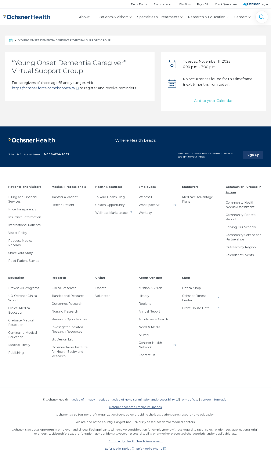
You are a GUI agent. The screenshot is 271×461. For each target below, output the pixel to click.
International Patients (24, 225)
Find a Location (163, 4)
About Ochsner (150, 277)
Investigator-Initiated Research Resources (67, 329)
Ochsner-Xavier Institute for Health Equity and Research (70, 351)
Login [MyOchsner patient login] (264, 4)
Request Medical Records (20, 243)
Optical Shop (191, 288)
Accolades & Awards (153, 319)
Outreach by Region (241, 247)
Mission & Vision (150, 288)
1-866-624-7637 (56, 154)
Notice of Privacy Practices (90, 399)
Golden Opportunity (110, 205)
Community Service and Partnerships (243, 237)
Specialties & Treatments (158, 17)
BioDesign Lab (62, 339)
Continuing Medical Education (22, 335)
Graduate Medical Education (21, 322)
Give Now (185, 4)
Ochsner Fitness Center (194, 298)
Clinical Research (64, 288)
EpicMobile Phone (149, 448)
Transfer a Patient (65, 197)
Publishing (16, 353)
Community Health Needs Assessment (240, 205)
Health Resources (109, 186)
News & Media (149, 327)
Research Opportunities (69, 319)
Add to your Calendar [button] (213, 101)
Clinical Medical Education (19, 310)
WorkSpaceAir (149, 205)
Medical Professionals (69, 186)
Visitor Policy (17, 233)
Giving (100, 277)
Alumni (144, 335)
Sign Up (255, 155)
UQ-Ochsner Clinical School (22, 298)
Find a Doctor (139, 4)
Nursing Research (65, 311)
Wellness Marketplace (111, 213)
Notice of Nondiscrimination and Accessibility (143, 399)
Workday (145, 213)
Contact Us (147, 355)
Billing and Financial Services (22, 199)
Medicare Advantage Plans (197, 199)
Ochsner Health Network (150, 345)
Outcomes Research (67, 304)
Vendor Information (214, 399)
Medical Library (19, 345)
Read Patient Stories (23, 261)
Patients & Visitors (113, 17)
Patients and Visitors (24, 186)
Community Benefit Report (241, 217)
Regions (145, 304)
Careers (240, 17)
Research (59, 277)
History (144, 296)
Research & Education (206, 17)
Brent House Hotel (196, 308)
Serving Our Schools (241, 227)
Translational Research (68, 296)
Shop (186, 277)
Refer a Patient (63, 205)
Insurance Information (24, 217)
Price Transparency (22, 209)
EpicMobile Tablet (118, 448)
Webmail (145, 197)
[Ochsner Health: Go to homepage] (26, 16)
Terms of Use (189, 399)
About (84, 17)
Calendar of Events (240, 255)
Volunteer (102, 296)
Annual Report (149, 311)
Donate (100, 288)
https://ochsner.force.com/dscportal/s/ (43, 88)
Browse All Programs (23, 288)
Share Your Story (20, 253)
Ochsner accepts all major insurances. (135, 407)
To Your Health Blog (110, 197)
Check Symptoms (226, 4)
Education (16, 277)
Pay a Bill (203, 4)
